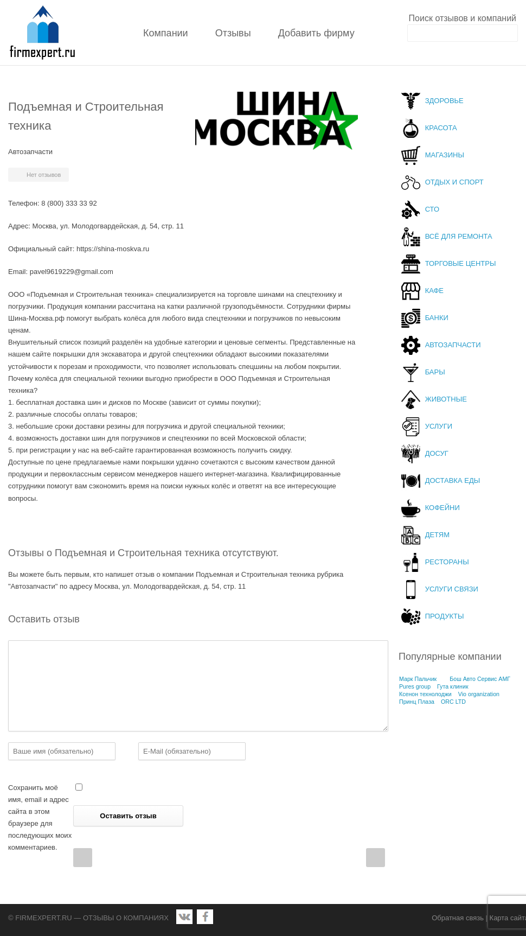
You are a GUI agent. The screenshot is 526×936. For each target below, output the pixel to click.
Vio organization (478, 694)
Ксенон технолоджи (425, 694)
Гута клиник (453, 686)
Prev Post (82, 857)
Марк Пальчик (418, 679)
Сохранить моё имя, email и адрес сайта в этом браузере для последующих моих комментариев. (40, 817)
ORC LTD (453, 701)
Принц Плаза (416, 701)
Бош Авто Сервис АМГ (480, 679)
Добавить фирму (316, 33)
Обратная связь (458, 918)
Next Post (375, 857)
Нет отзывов (44, 174)
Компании (165, 33)
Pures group (415, 686)
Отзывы (233, 33)
